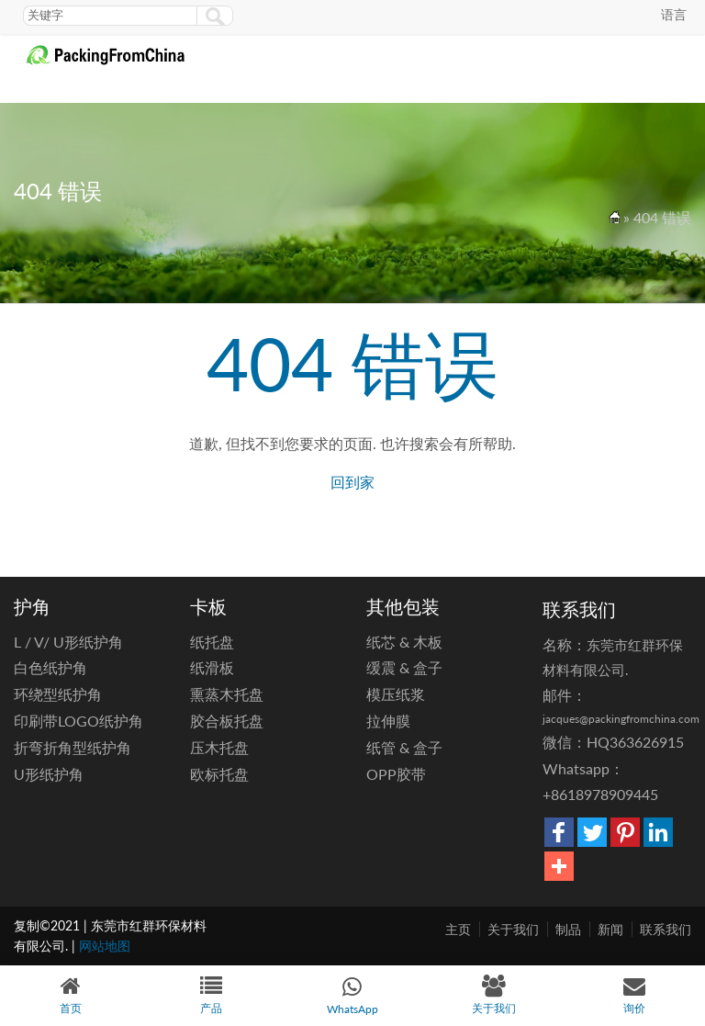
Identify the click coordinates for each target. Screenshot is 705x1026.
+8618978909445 (600, 794)
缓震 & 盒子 (404, 667)
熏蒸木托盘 (226, 694)
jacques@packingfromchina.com (621, 719)
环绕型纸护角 (58, 694)
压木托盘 (219, 747)
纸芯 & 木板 (404, 641)
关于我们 (513, 929)
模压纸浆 (395, 694)
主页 (458, 929)
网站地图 (104, 945)
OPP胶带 (396, 774)
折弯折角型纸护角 (72, 747)
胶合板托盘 (226, 720)
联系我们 (665, 929)
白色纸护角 (50, 667)
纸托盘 (212, 641)
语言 (674, 14)
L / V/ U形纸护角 (68, 641)
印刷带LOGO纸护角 (78, 720)
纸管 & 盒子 (404, 747)
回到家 (352, 481)
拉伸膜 (388, 720)
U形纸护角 (49, 774)
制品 (568, 929)
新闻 (610, 929)
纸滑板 (212, 667)
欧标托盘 (219, 774)
